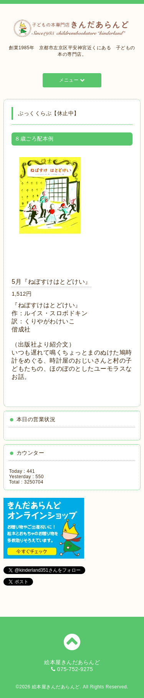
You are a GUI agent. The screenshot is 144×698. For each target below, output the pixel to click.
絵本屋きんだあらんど (56, 687)
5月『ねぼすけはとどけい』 (51, 281)
